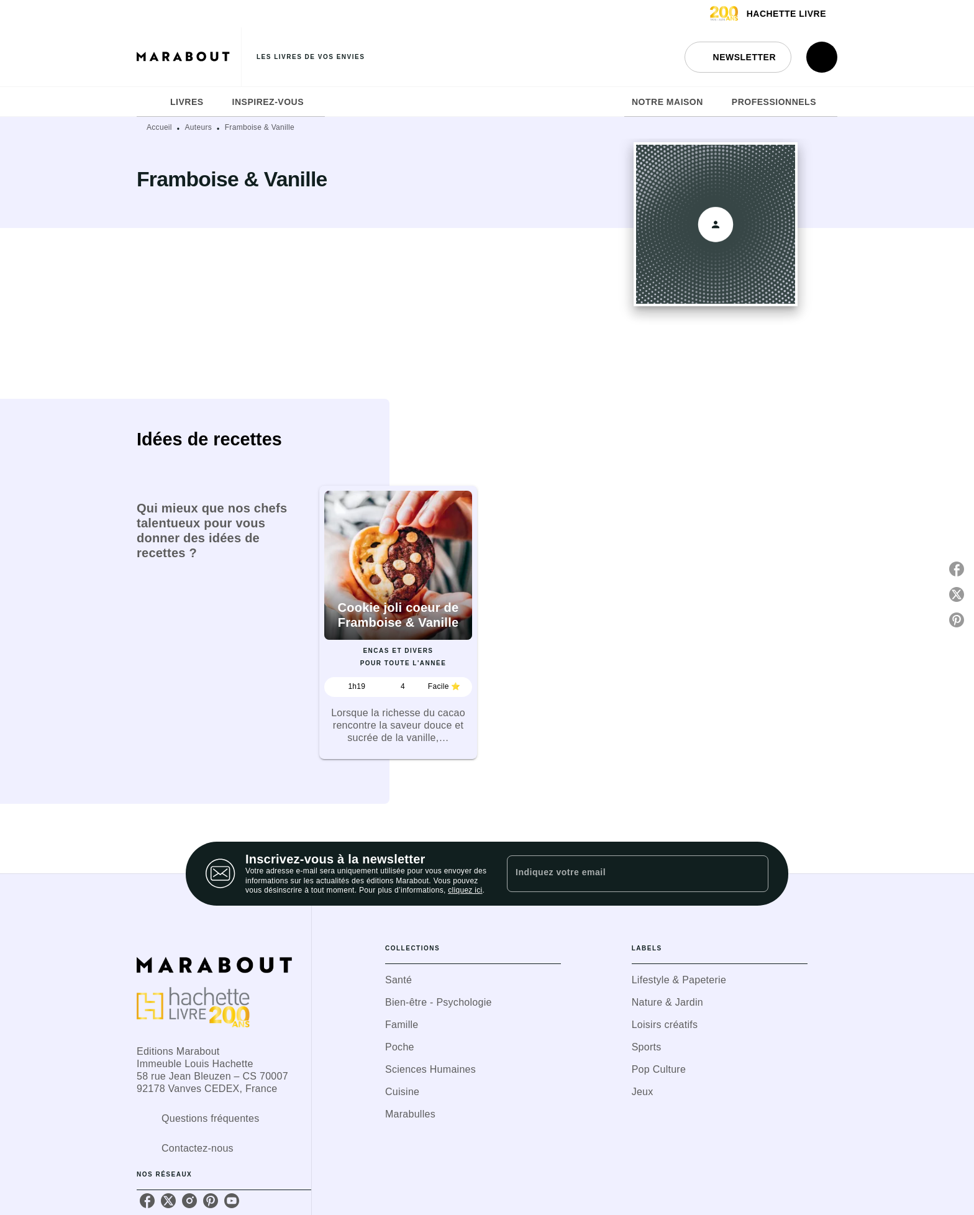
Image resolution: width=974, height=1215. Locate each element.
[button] (738, 57)
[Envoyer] (753, 874)
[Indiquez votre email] (622, 873)
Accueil (159, 127)
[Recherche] (821, 57)
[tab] (150, 102)
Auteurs (198, 127)
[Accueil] (189, 56)
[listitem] (147, 1200)
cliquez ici (465, 890)
